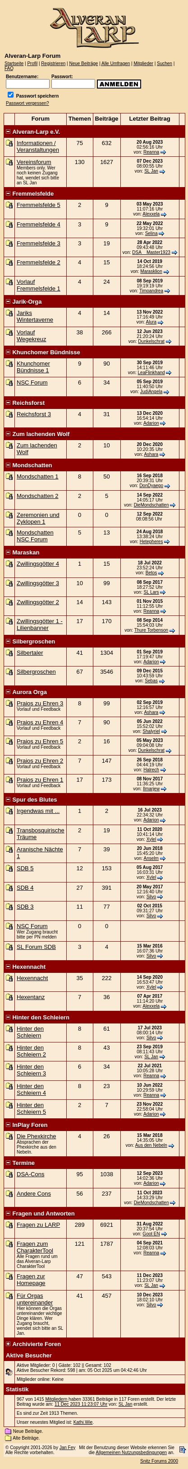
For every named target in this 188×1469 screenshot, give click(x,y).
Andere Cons (34, 1193)
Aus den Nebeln (151, 1145)
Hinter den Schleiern (30, 1032)
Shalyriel (151, 731)
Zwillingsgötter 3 (38, 583)
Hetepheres (151, 541)
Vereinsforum (34, 162)
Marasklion (151, 271)
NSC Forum (32, 382)
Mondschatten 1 (38, 476)
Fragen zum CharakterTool (35, 1247)
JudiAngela (151, 391)
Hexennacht (32, 978)
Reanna (151, 152)
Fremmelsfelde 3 (38, 243)
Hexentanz (31, 997)
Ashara (151, 454)
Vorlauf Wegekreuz (31, 336)
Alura (151, 321)
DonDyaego (151, 485)
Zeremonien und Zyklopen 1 (38, 518)
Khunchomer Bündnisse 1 (33, 367)
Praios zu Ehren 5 (40, 741)
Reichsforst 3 (34, 414)
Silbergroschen (36, 671)
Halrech (151, 769)
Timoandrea (151, 290)
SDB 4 (25, 887)
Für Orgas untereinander (35, 1299)
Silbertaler (30, 652)
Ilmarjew (151, 788)
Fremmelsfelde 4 (38, 224)
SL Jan (151, 171)
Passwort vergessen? (27, 103)
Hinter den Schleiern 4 (31, 1089)
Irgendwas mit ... (38, 810)
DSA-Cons (30, 1174)
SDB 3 (25, 906)
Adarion (151, 423)
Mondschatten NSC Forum (35, 536)
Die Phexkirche (36, 1136)
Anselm (151, 858)
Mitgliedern (57, 1399)
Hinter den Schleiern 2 (31, 1051)
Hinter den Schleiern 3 (31, 1070)
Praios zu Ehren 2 (40, 760)
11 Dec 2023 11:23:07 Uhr (81, 1404)
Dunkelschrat (151, 341)
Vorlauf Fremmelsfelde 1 (38, 285)
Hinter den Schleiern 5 (31, 1108)
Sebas (151, 680)
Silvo (151, 896)
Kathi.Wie (83, 1422)
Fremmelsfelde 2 (38, 262)
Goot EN (151, 1233)
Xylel (151, 839)
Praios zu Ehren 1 (40, 779)
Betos (151, 572)
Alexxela (151, 213)
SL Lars (151, 592)
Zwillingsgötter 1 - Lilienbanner (40, 624)
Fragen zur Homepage (31, 1279)
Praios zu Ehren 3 (40, 703)
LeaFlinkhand (151, 372)
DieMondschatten (151, 504)
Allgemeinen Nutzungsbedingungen (131, 1452)
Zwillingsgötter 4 (38, 563)
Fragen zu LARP (38, 1224)
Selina (151, 233)
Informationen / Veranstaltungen (38, 146)
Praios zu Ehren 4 (40, 722)
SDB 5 (25, 868)
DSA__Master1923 (151, 252)
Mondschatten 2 (38, 496)
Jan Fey (68, 1447)
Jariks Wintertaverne (35, 316)
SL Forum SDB (36, 946)
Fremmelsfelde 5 (38, 205)
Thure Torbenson (151, 630)
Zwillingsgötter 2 (38, 602)
